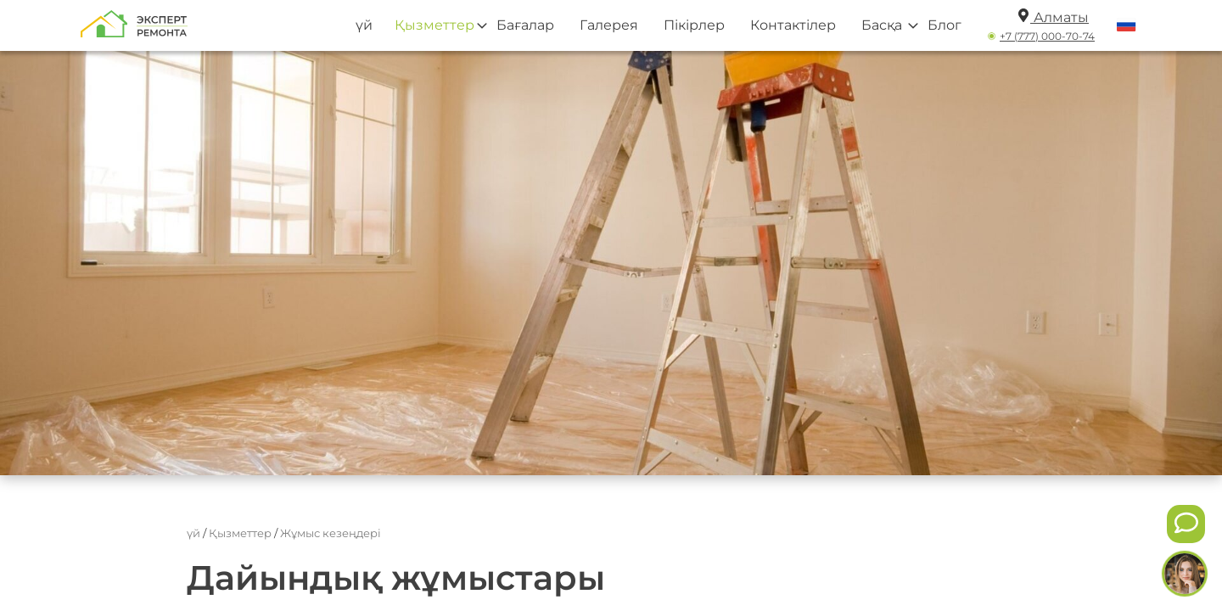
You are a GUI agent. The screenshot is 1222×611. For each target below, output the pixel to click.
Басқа (881, 25)
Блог (944, 25)
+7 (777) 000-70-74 (1047, 36)
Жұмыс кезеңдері (330, 533)
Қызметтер (434, 25)
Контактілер (793, 25)
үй (364, 25)
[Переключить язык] (1126, 25)
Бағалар (525, 25)
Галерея (609, 25)
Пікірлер (694, 25)
